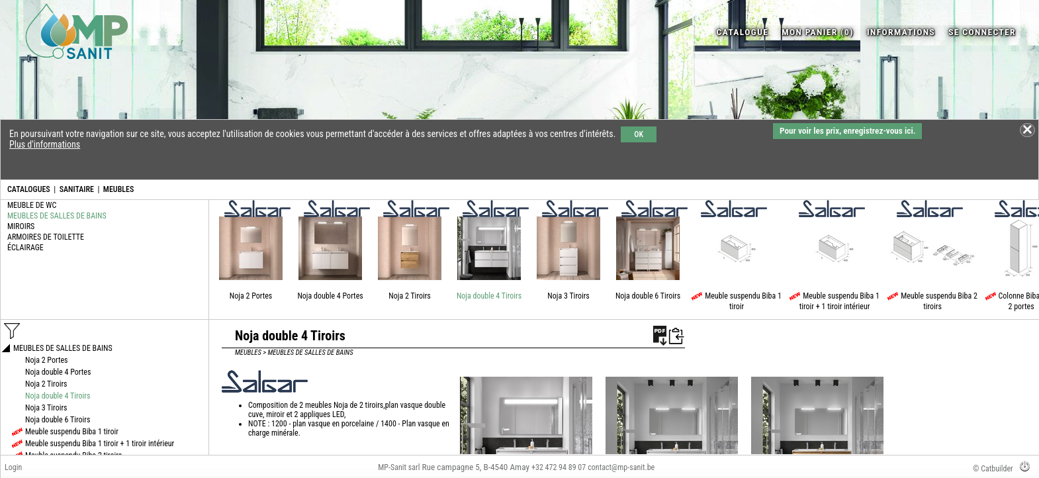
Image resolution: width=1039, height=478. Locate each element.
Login (13, 467)
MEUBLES (118, 189)
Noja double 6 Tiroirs (647, 296)
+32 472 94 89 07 (558, 467)
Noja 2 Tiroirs (409, 296)
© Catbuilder (993, 468)
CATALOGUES (28, 189)
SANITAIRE (77, 189)
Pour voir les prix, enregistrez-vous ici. (847, 131)
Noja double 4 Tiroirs (489, 296)
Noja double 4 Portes (330, 296)
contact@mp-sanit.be (621, 467)
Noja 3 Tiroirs (568, 296)
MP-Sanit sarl (399, 467)
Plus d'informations (44, 144)
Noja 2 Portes (251, 296)
